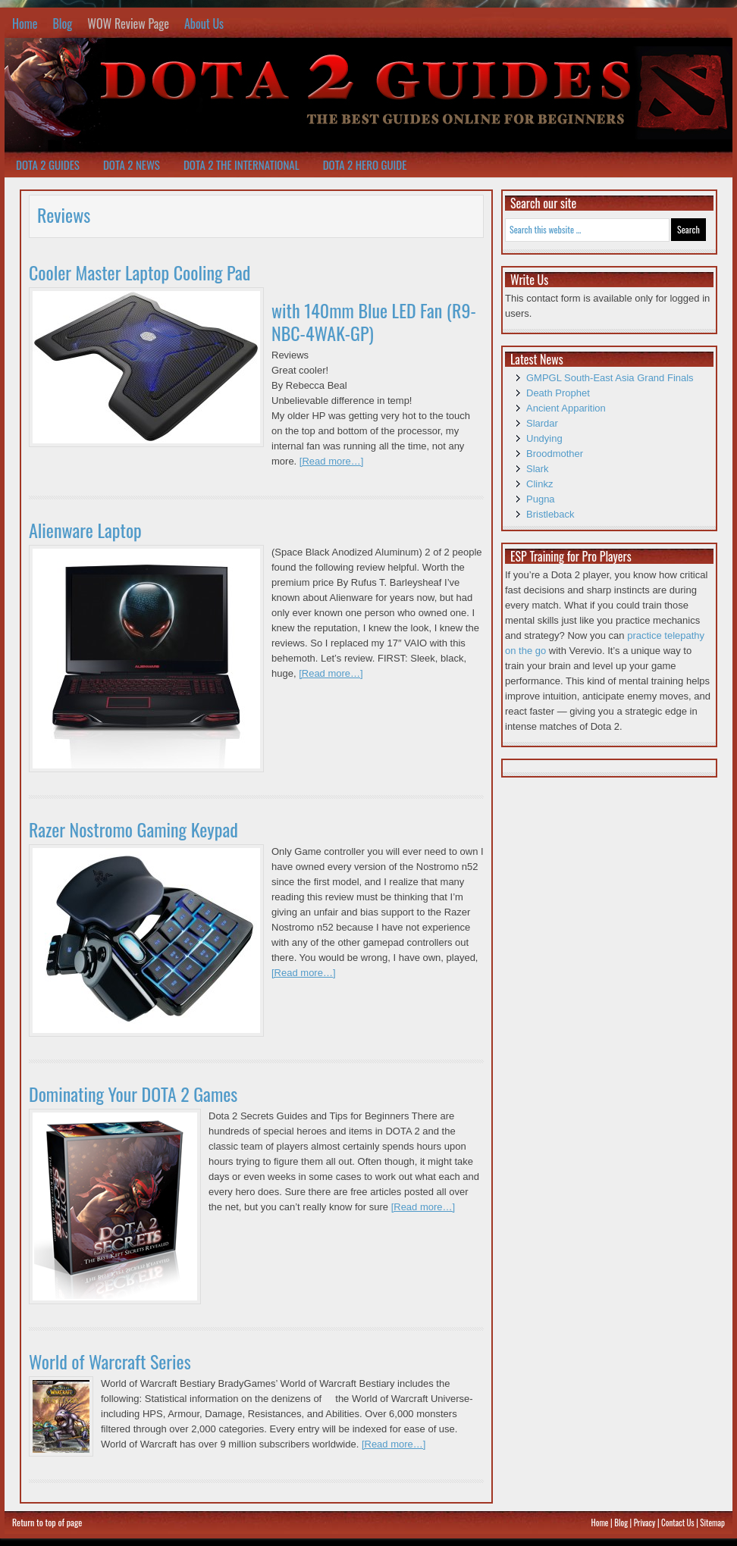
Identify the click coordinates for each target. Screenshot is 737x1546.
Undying (544, 438)
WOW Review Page (128, 23)
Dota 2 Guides (48, 164)
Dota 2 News (131, 164)
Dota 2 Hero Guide (365, 164)
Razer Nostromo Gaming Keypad (133, 829)
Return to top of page (47, 1522)
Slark (537, 468)
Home (24, 23)
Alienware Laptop (85, 529)
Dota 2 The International (241, 164)
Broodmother (554, 453)
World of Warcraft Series (110, 1361)
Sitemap (712, 1522)
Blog (62, 23)
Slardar (542, 423)
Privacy (645, 1522)
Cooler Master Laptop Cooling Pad (139, 272)
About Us (204, 23)
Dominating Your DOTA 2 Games (133, 1093)
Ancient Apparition (566, 408)
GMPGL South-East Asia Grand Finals (610, 377)
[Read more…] (332, 461)
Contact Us (678, 1522)
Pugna (540, 499)
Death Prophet (558, 393)
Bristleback (550, 514)
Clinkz (539, 484)
